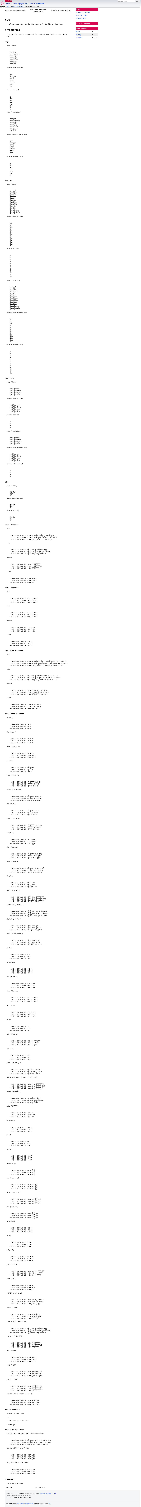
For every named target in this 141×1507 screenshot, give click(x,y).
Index (8, 4)
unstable (79, 38)
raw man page (81, 18)
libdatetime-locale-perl (17, 6)
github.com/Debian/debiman (25, 1503)
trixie (78, 32)
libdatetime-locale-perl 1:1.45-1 (47, 1493)
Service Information (37, 4)
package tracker (81, 15)
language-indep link (83, 12)
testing (8, 6)
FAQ (26, 4)
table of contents (83, 23)
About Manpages (18, 4)
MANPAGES (9, 0)
